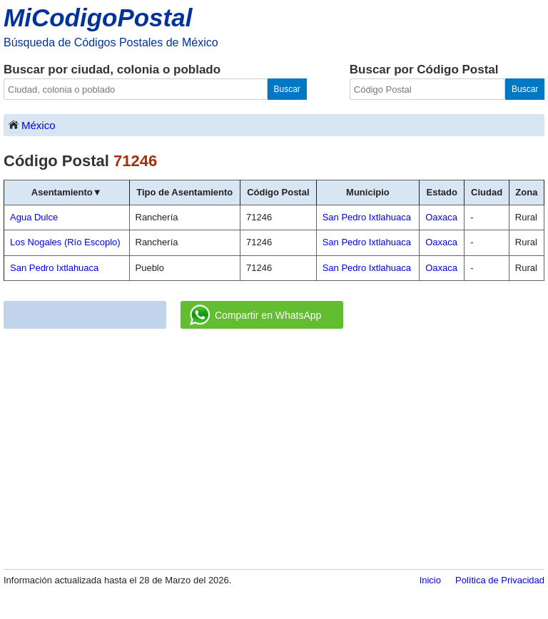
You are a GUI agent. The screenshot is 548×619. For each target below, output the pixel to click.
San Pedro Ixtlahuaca (54, 267)
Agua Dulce (34, 217)
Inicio (430, 580)
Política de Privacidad (499, 580)
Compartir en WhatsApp (255, 315)
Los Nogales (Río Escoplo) (65, 242)
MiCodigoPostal (98, 17)
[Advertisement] (274, 450)
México (31, 124)
